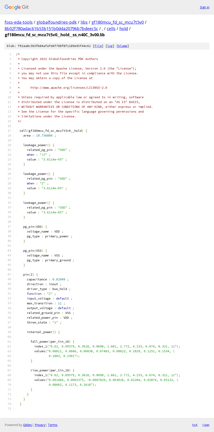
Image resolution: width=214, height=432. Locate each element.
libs (84, 22)
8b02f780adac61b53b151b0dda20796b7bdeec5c (51, 28)
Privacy (40, 425)
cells (111, 28)
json (205, 425)
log (110, 46)
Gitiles (27, 425)
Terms (52, 425)
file (98, 46)
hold (123, 28)
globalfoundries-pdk (57, 22)
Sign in (204, 7)
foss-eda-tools (19, 22)
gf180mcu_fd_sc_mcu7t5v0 (117, 22)
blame (122, 46)
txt (195, 425)
